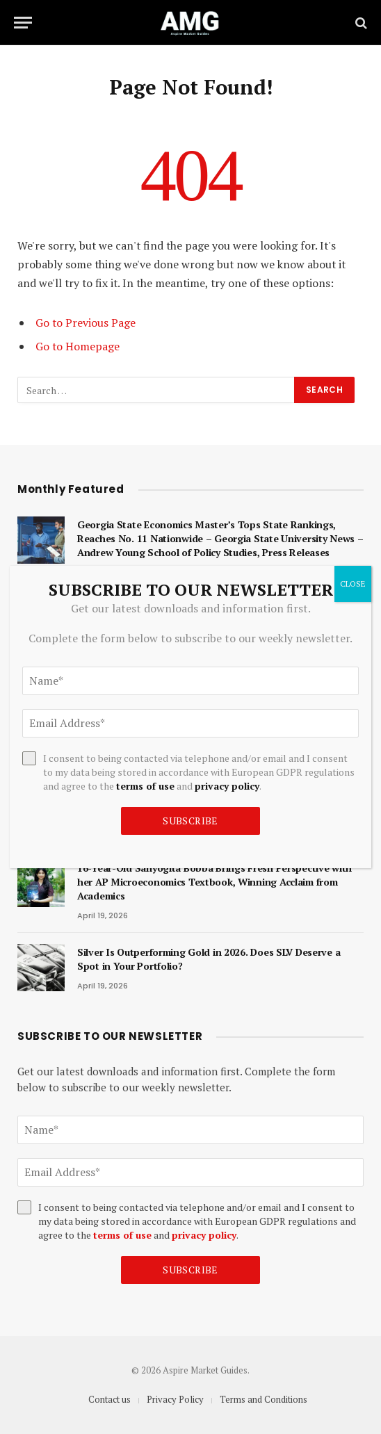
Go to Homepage (77, 346)
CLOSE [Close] (353, 583)
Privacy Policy (175, 1399)
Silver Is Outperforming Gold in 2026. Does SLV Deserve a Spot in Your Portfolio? (208, 958)
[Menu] (23, 22)
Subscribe (190, 1269)
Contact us (109, 1399)
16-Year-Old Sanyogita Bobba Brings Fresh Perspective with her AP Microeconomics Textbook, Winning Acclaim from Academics (214, 881)
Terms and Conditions (263, 1399)
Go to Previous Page (85, 322)
